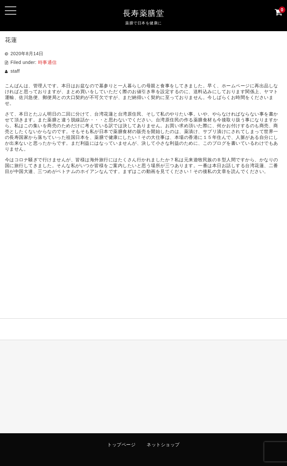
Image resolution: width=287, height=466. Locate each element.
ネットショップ (163, 444)
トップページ (121, 444)
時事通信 (47, 62)
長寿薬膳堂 (143, 13)
